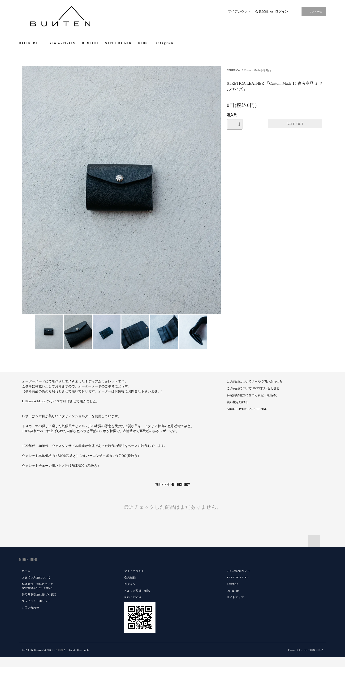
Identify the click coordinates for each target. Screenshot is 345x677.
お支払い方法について (36, 577)
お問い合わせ (30, 607)
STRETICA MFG (118, 42)
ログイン (281, 11)
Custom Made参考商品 (257, 70)
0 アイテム (313, 11)
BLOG (143, 42)
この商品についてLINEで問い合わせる (253, 388)
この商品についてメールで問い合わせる (254, 381)
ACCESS (232, 584)
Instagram (164, 42)
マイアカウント (239, 11)
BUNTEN (57, 650)
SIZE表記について (239, 570)
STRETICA (233, 70)
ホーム (26, 570)
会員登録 (261, 11)
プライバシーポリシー (36, 601)
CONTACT (90, 42)
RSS (127, 597)
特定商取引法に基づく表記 (39, 594)
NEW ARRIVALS (62, 42)
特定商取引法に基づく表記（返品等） (253, 395)
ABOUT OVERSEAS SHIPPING (247, 409)
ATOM (137, 597)
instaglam (233, 590)
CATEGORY (31, 42)
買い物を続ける (237, 402)
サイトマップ (235, 597)
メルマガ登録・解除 (137, 590)
